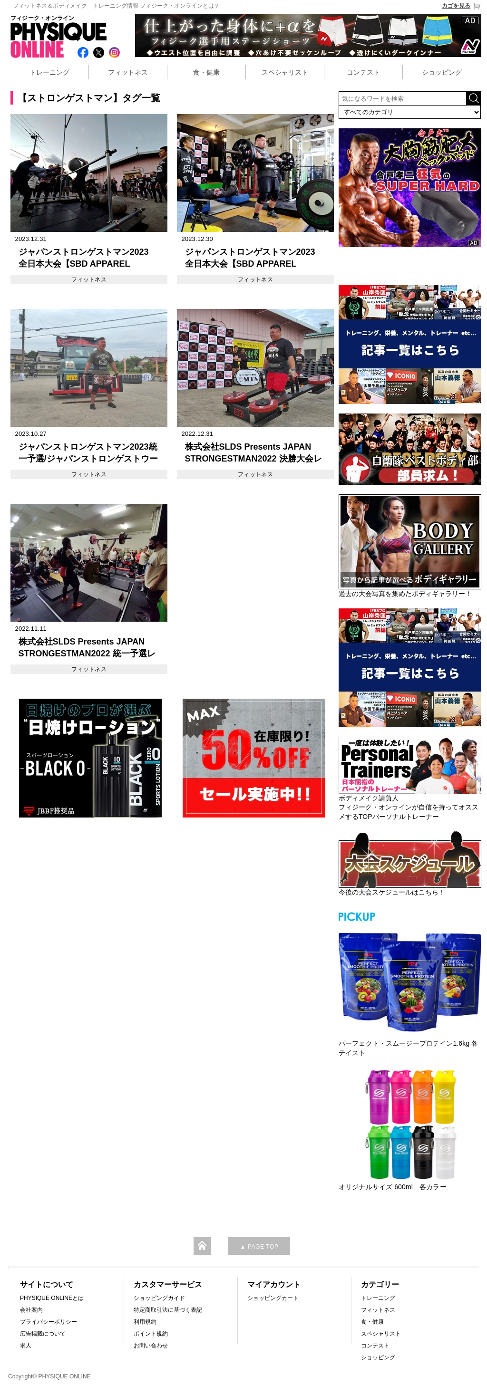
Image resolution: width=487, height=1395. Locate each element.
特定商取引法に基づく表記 (168, 1310)
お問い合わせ (151, 1345)
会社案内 (31, 1310)
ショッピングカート (273, 1298)
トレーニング (49, 72)
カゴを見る (461, 5)
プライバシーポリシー (48, 1321)
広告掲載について (43, 1333)
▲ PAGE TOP (259, 1246)
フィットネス (128, 72)
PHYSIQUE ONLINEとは (52, 1298)
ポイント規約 (151, 1333)
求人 (25, 1345)
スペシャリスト (285, 72)
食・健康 (206, 72)
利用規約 (145, 1321)
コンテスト (363, 72)
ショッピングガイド (159, 1298)
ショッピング (442, 72)
